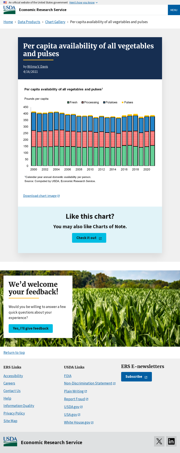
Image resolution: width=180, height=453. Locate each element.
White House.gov (77, 422)
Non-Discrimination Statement (88, 383)
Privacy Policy (14, 413)
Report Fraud (74, 399)
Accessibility (13, 375)
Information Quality (18, 405)
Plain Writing (74, 391)
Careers (9, 383)
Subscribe (133, 376)
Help (7, 398)
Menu (173, 10)
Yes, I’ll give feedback (30, 328)
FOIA (67, 375)
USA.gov (70, 414)
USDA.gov (71, 406)
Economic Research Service (42, 9)
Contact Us (12, 390)
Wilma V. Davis (37, 66)
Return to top (14, 352)
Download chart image (40, 195)
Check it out (86, 237)
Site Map (10, 420)
